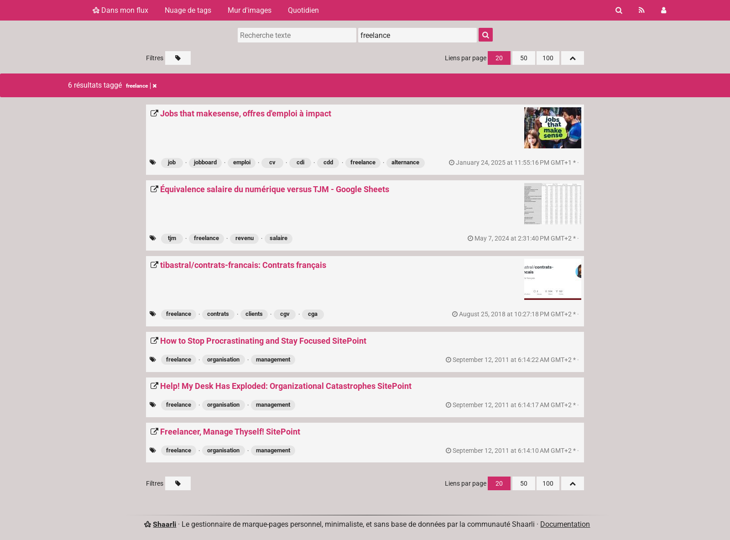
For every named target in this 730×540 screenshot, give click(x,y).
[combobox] (417, 35)
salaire (278, 238)
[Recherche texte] (297, 35)
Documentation (565, 524)
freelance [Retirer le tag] (141, 86)
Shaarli (164, 524)
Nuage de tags (188, 10)
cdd (328, 162)
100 (547, 58)
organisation (223, 359)
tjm (172, 238)
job (172, 162)
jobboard (205, 162)
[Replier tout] (572, 58)
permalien (514, 163)
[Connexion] (663, 10)
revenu (244, 238)
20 (499, 58)
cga (313, 313)
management (273, 359)
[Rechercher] (619, 10)
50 (523, 58)
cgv (285, 313)
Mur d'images (249, 10)
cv (272, 162)
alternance (405, 162)
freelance (362, 162)
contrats (218, 313)
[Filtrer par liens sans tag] (178, 58)
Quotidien (303, 10)
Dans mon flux (120, 10)
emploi (241, 162)
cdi (300, 162)
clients (254, 313)
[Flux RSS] (641, 10)
